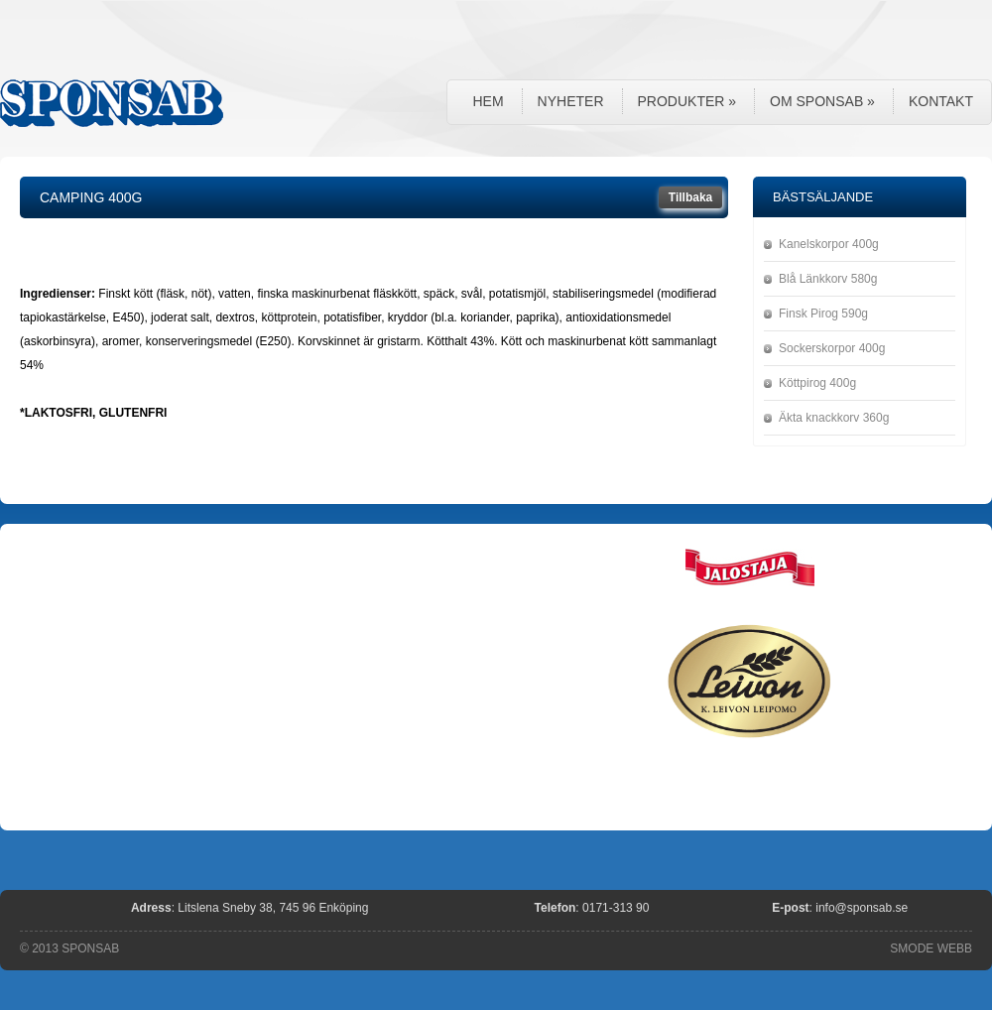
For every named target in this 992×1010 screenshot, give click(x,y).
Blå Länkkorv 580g (828, 279)
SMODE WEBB (931, 948)
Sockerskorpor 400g (832, 348)
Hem (487, 101)
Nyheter (571, 101)
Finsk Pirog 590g (823, 313)
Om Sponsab (822, 101)
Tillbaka (690, 197)
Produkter (687, 101)
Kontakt (941, 101)
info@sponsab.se (861, 908)
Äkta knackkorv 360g (834, 418)
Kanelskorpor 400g (829, 244)
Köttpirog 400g (817, 383)
